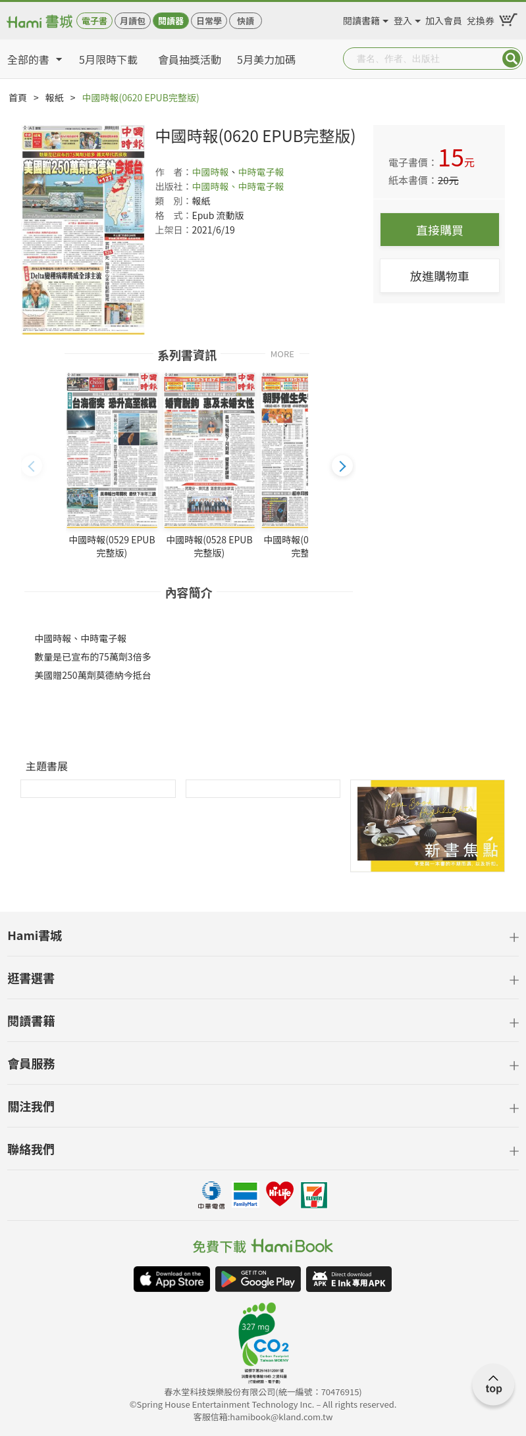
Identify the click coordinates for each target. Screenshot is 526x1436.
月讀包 (132, 20)
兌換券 (480, 18)
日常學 (209, 20)
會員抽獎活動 (189, 59)
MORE (282, 353)
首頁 (18, 97)
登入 (403, 18)
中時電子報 (261, 171)
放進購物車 (439, 275)
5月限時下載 (108, 59)
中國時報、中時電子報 (238, 186)
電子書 (94, 20)
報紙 (54, 97)
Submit (511, 58)
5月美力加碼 (266, 59)
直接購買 (439, 229)
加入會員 (443, 18)
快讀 (245, 20)
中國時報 (210, 171)
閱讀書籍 (361, 18)
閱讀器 (171, 20)
